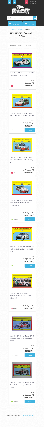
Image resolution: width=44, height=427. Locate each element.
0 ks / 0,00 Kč (32, 1)
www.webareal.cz (28, 415)
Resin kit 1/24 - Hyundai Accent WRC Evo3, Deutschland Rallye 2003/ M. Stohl (22, 249)
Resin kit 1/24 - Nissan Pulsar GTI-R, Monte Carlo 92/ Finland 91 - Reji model (22, 338)
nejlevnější (20, 45)
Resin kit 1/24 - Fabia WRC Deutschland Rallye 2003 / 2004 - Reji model (21, 295)
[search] (34, 18)
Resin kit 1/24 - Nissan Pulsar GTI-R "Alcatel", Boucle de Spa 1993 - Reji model (22, 384)
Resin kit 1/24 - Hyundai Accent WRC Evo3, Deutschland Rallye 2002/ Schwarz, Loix (22, 202)
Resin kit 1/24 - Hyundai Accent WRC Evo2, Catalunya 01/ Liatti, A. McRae (22, 114)
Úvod (12, 29)
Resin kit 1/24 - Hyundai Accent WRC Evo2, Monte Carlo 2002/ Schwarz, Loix (22, 159)
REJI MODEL (19, 29)
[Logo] (20, 10)
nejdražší (28, 45)
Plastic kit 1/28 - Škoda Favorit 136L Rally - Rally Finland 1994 (22, 74)
